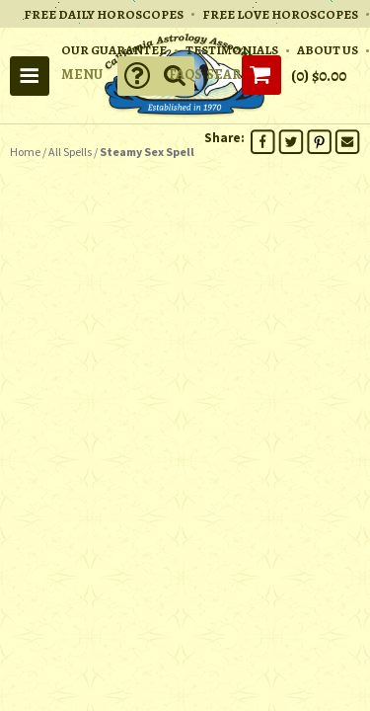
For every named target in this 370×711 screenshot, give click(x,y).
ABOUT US (327, 49)
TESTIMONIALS (231, 49)
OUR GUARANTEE (114, 49)
